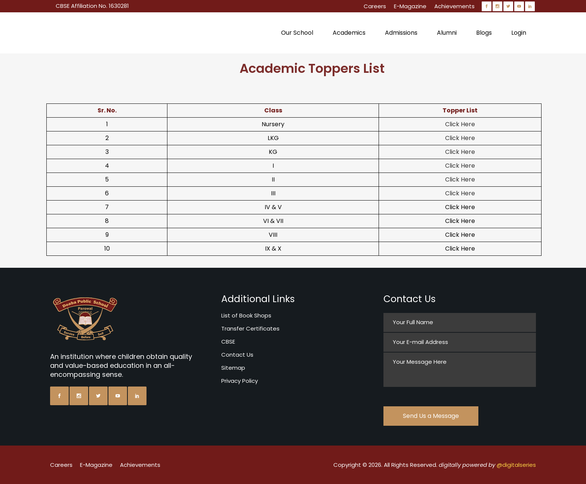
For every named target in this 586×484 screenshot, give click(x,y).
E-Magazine (410, 6)
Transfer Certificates (250, 328)
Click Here (460, 124)
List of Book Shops (246, 315)
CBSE (228, 341)
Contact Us (237, 355)
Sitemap (233, 368)
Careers (375, 6)
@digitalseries (516, 465)
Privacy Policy (239, 381)
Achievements (454, 6)
